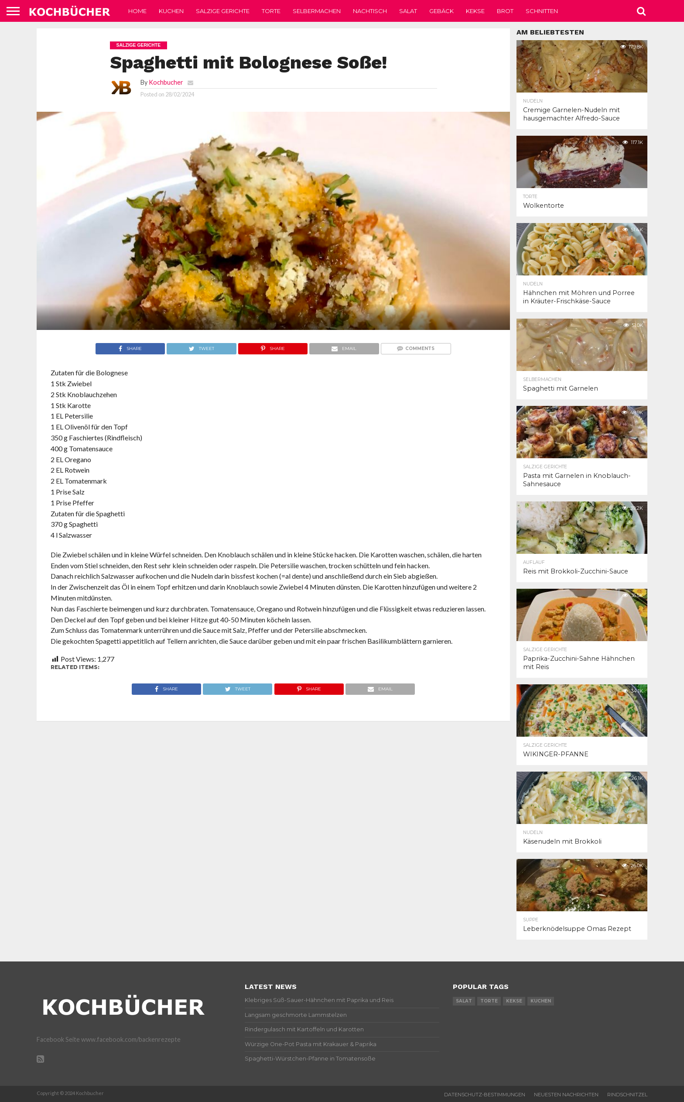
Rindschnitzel (627, 1095)
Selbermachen (317, 10)
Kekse (475, 10)
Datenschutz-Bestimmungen (484, 1095)
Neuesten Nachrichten (566, 1095)
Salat (408, 10)
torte (489, 1001)
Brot (505, 10)
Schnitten (542, 10)
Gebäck (441, 10)
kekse (514, 1001)
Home (137, 10)
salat (464, 1001)
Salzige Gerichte (223, 10)
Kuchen (171, 10)
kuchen (540, 1001)
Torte (271, 10)
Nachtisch (370, 10)
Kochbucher (166, 82)
